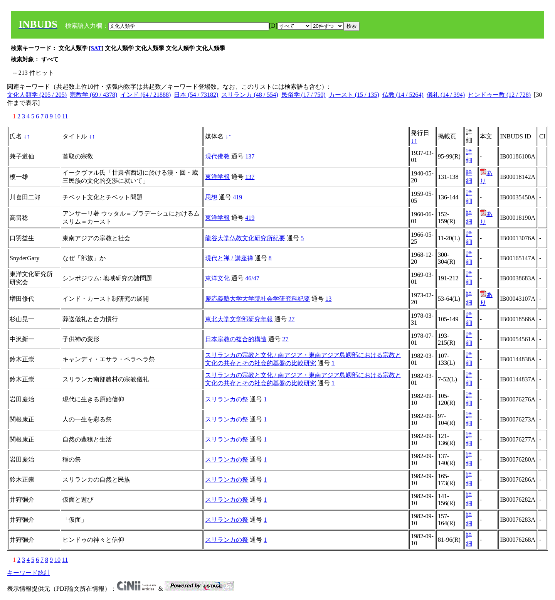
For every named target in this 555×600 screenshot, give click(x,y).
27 (291, 319)
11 (65, 116)
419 (237, 197)
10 (57, 116)
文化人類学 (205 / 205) (37, 94)
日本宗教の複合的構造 (236, 339)
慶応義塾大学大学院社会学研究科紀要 (257, 298)
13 (328, 298)
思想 (211, 197)
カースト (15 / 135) (354, 94)
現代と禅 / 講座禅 (229, 258)
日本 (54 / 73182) (196, 94)
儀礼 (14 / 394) (446, 94)
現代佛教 (217, 156)
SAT (96, 48)
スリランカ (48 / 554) (249, 94)
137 (249, 156)
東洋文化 (217, 278)
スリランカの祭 (226, 399)
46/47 (252, 278)
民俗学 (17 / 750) (303, 94)
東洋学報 (217, 177)
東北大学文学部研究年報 (239, 319)
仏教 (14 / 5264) (403, 94)
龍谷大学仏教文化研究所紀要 (245, 238)
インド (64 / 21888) (145, 94)
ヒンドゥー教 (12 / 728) (499, 94)
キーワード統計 (28, 573)
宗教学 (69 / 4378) (93, 94)
